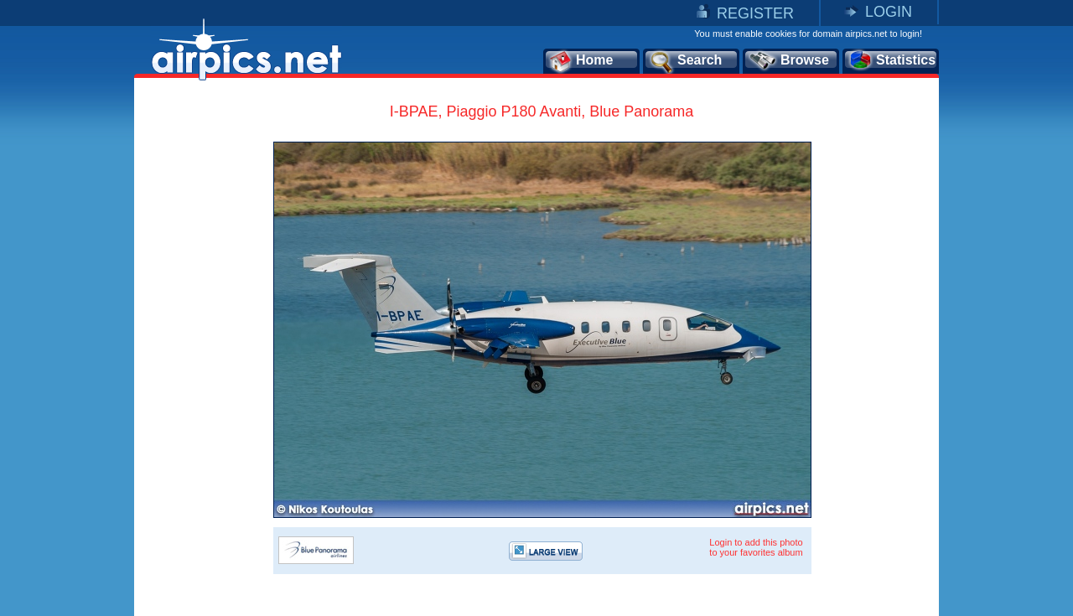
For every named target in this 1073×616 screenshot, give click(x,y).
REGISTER (755, 13)
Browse (788, 61)
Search (685, 61)
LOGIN (888, 11)
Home (580, 61)
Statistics (892, 61)
